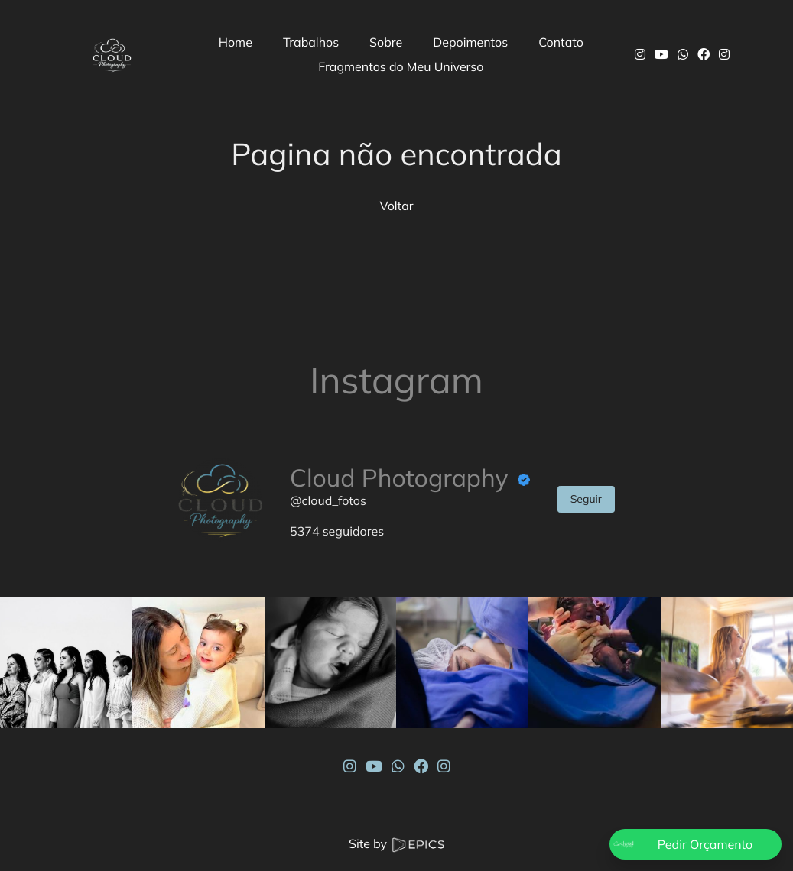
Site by (396, 843)
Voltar (396, 205)
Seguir (586, 499)
